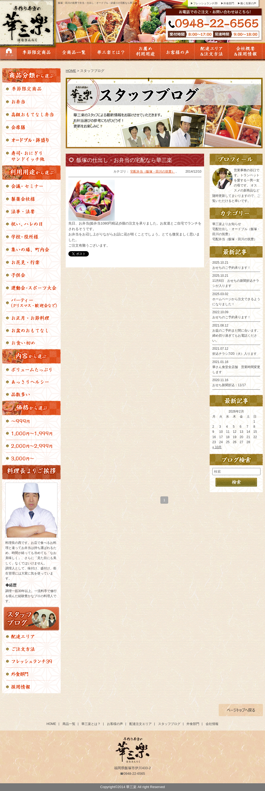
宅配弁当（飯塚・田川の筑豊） (152, 171)
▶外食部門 (227, 3)
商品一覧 (69, 724)
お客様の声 (115, 724)
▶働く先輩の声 (247, 3)
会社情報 (212, 724)
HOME (71, 71)
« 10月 (217, 447)
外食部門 (193, 724)
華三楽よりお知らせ (226, 224)
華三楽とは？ (91, 724)
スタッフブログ (169, 724)
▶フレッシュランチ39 (204, 3)
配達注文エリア (140, 724)
